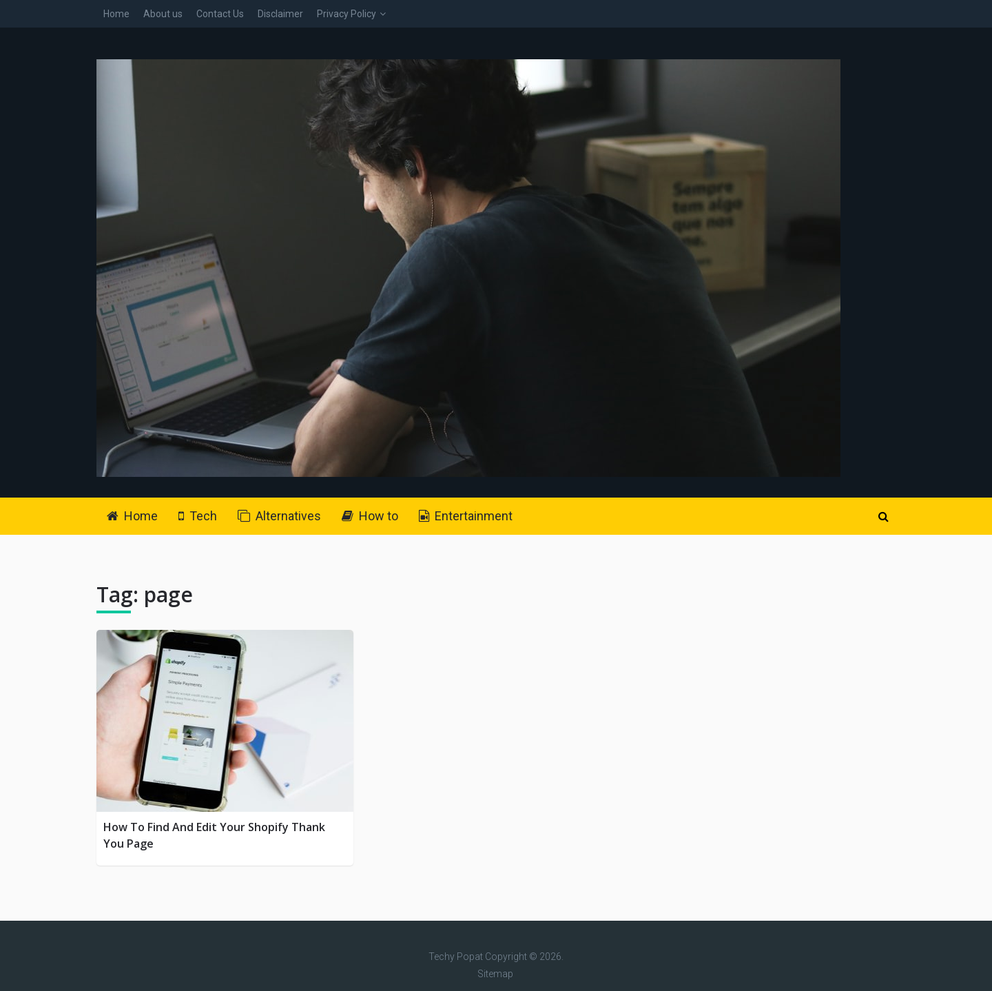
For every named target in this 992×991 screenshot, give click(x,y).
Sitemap (495, 973)
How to (370, 516)
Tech (197, 516)
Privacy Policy (346, 13)
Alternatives (279, 516)
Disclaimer (280, 13)
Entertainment (466, 516)
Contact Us (220, 13)
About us (163, 13)
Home (116, 13)
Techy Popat (455, 956)
